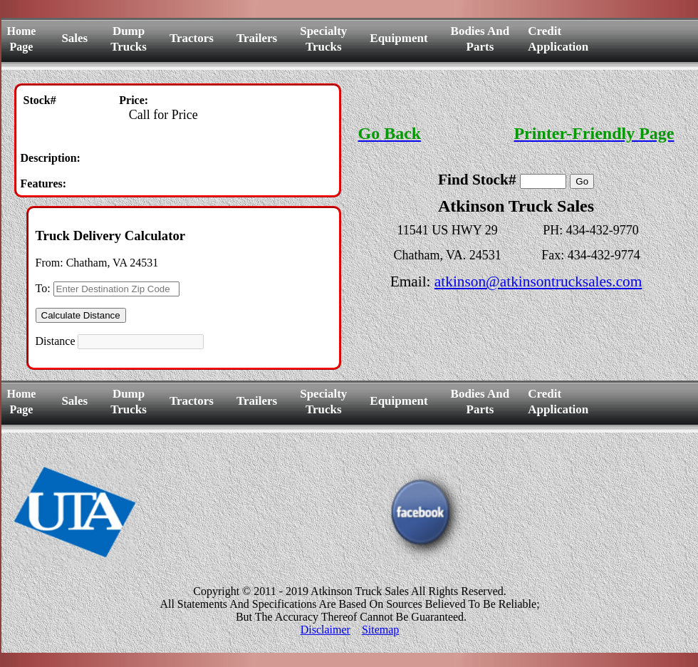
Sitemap (380, 630)
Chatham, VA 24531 (112, 263)
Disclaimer (325, 630)
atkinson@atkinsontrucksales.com (538, 281)
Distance (55, 341)
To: (43, 288)
